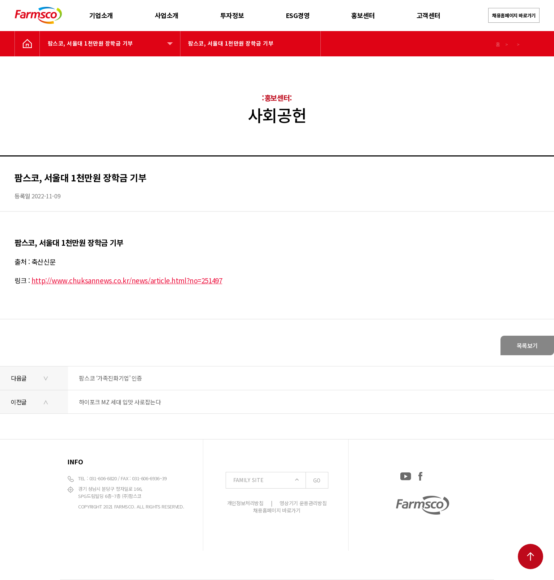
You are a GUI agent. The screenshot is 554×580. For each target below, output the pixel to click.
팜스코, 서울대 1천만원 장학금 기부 (90, 43)
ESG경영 (298, 15)
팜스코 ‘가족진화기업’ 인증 (110, 378)
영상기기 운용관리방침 (303, 503)
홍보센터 (363, 15)
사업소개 (167, 15)
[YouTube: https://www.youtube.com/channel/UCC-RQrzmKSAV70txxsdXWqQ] (406, 475)
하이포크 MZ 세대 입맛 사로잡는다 (120, 402)
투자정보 (232, 15)
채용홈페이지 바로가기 (514, 15)
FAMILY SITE (280, 480)
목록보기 (527, 345)
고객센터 (428, 15)
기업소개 (101, 15)
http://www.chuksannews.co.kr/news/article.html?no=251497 (126, 280)
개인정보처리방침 (245, 503)
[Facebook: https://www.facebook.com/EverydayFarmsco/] (420, 475)
